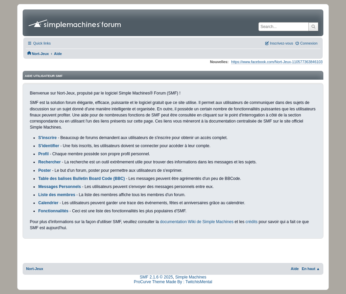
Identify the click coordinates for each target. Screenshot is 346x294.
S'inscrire (47, 137)
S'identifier (48, 145)
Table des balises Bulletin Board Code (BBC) (81, 178)
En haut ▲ (311, 269)
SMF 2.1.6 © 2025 (156, 277)
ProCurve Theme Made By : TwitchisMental (173, 281)
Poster (44, 170)
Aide (295, 269)
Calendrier (48, 203)
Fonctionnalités (53, 211)
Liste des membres (56, 194)
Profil (43, 154)
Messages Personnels (59, 186)
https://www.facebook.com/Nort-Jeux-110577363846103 (276, 62)
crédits (252, 221)
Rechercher (49, 162)
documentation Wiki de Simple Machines (196, 221)
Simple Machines (190, 277)
